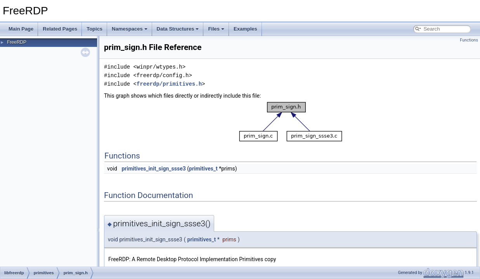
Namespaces (129, 29)
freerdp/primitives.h (169, 84)
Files (216, 29)
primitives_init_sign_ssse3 (153, 168)
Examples (245, 29)
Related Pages (60, 29)
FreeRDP (16, 42)
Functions (469, 40)
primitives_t (203, 168)
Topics (94, 29)
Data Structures (178, 29)
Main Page (21, 29)
